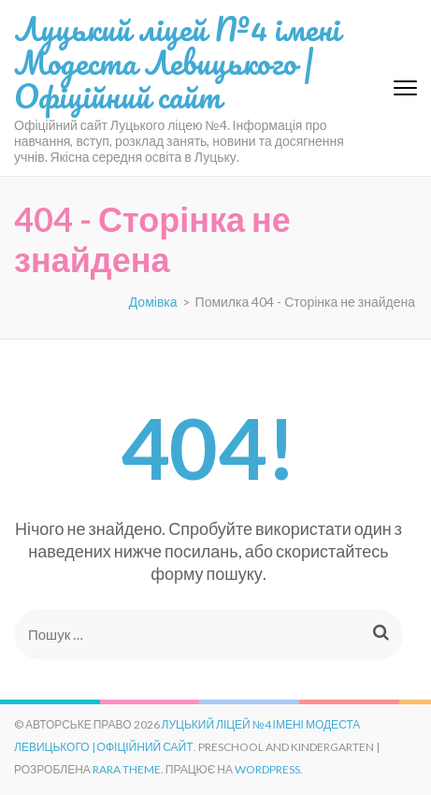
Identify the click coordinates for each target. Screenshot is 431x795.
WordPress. (269, 769)
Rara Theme (127, 769)
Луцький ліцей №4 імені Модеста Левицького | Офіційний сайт (177, 62)
